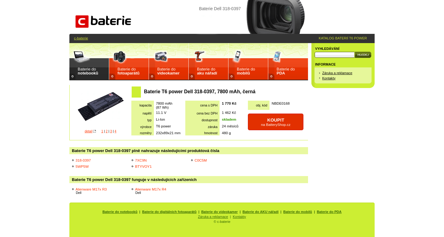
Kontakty (328, 78)
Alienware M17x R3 (91, 191)
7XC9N (141, 160)
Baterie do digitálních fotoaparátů (169, 212)
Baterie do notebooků (120, 212)
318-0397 (83, 160)
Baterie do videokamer (219, 212)
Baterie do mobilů (297, 212)
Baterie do (88, 71)
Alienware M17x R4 (150, 191)
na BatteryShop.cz (275, 122)
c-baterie (81, 38)
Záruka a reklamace (337, 73)
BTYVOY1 (143, 166)
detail (88, 131)
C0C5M (201, 160)
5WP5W (82, 166)
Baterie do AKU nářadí (261, 212)
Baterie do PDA (329, 212)
